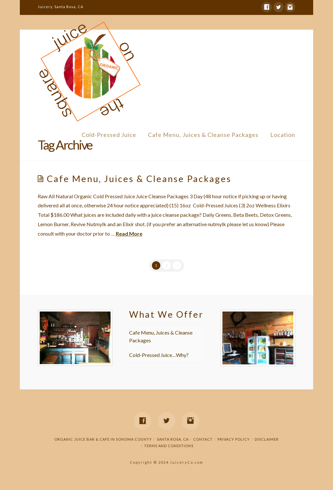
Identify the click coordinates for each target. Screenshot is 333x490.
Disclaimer (267, 442)
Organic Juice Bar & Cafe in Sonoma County (103, 442)
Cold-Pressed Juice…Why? (159, 358)
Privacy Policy (234, 442)
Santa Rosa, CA (173, 442)
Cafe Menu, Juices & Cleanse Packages (203, 134)
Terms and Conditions (168, 448)
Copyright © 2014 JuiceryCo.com (166, 465)
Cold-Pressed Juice (109, 134)
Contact (203, 442)
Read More (129, 235)
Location (282, 134)
